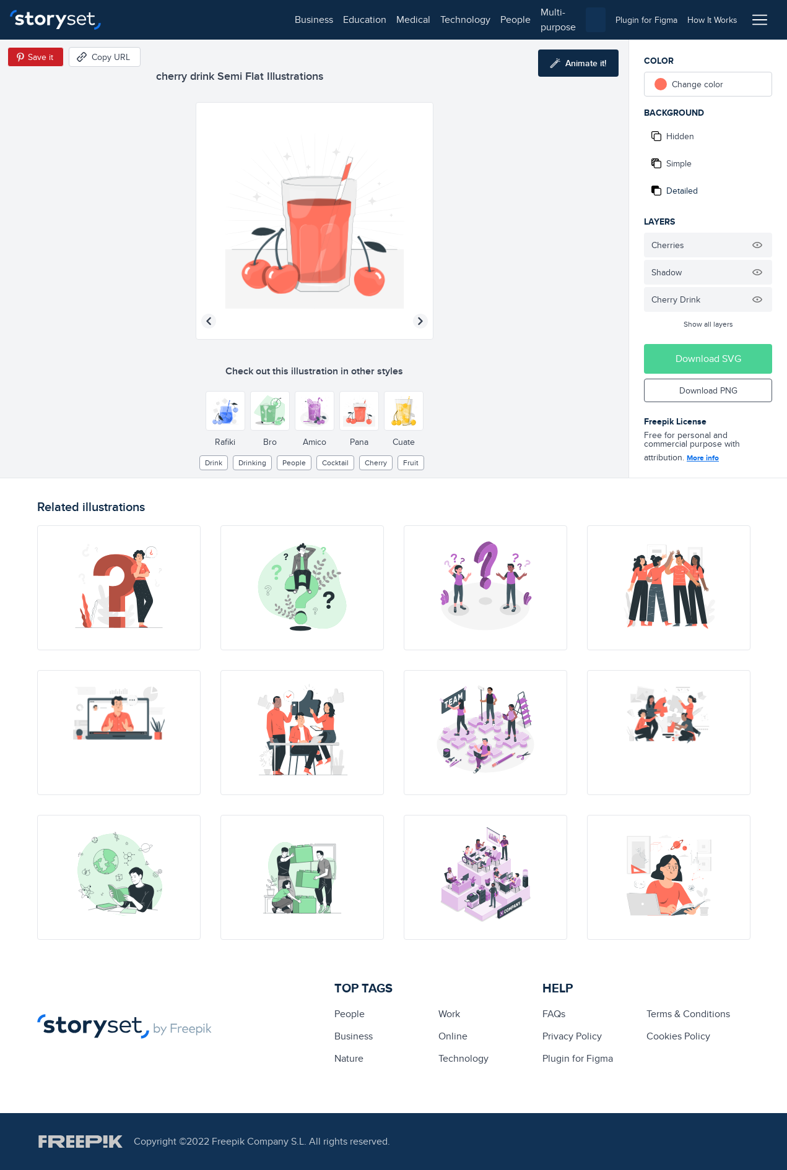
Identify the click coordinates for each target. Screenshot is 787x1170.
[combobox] (521, 19)
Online (452, 1036)
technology (291, 19)
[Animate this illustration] (578, 63)
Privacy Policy (572, 1036)
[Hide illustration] (757, 245)
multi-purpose (397, 19)
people (341, 19)
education (190, 19)
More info (703, 458)
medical (239, 19)
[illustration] (119, 587)
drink (213, 462)
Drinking (252, 462)
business (140, 19)
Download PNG (708, 390)
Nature (348, 1058)
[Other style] (225, 411)
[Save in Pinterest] (35, 57)
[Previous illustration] (208, 321)
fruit (411, 462)
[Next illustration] (420, 321)
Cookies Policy (678, 1036)
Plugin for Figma (577, 1058)
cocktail (335, 462)
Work (449, 1014)
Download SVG (708, 358)
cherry (376, 462)
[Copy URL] (105, 57)
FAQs (553, 1014)
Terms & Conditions (688, 1014)
